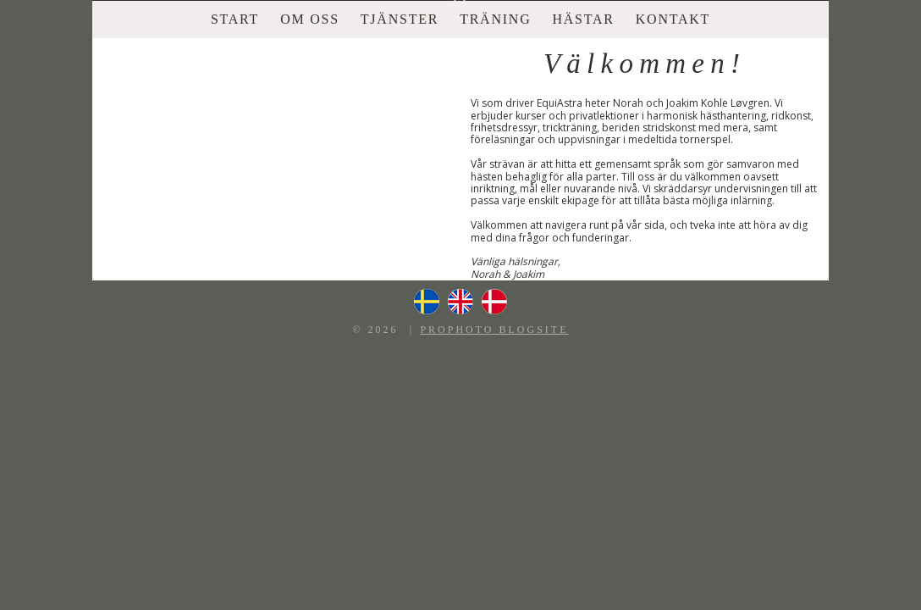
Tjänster (399, 19)
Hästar (583, 19)
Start (235, 19)
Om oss (309, 19)
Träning (495, 19)
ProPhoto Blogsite (494, 330)
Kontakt (673, 19)
